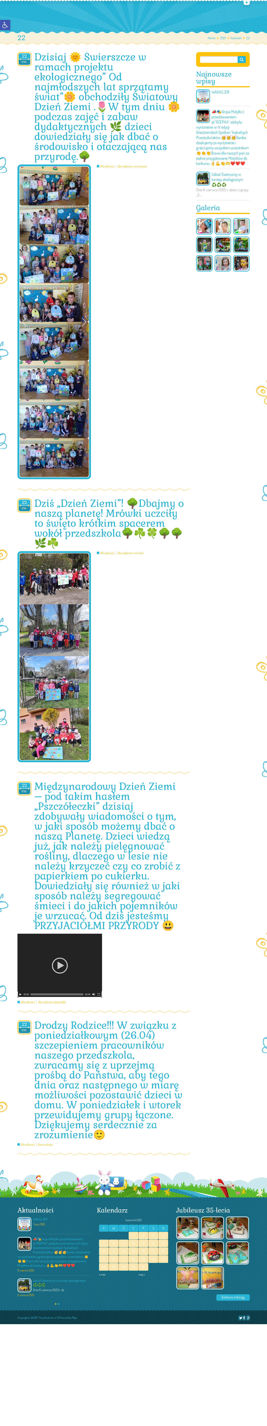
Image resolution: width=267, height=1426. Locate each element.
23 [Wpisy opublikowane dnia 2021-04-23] (143, 1259)
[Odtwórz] (20, 994)
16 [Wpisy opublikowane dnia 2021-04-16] (143, 1251)
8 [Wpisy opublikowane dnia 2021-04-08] (133, 1243)
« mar (102, 1274)
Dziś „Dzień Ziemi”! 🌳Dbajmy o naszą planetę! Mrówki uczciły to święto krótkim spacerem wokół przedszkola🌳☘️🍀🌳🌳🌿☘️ (109, 523)
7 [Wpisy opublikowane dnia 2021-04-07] (123, 1243)
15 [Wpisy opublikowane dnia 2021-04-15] (133, 1251)
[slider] (57, 994)
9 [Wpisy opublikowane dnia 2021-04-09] (143, 1243)
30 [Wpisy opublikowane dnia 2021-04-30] (143, 1267)
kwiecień (236, 38)
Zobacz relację (233, 1297)
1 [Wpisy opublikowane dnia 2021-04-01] (133, 1236)
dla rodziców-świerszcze (132, 166)
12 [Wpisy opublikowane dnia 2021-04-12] (104, 1251)
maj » (142, 1274)
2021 (223, 38)
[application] (59, 965)
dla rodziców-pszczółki (52, 1002)
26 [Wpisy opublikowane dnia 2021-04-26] (103, 1267)
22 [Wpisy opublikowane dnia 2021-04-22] (133, 1259)
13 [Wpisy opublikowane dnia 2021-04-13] (114, 1251)
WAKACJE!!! (220, 91)
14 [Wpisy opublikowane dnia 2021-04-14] (123, 1251)
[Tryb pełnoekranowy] (98, 994)
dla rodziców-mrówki (130, 553)
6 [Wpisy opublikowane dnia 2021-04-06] (114, 1243)
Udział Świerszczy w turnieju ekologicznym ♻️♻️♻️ (227, 179)
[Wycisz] (93, 994)
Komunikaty (45, 1145)
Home (211, 38)
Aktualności (107, 166)
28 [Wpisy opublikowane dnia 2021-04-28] (123, 1267)
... (201, 194)
